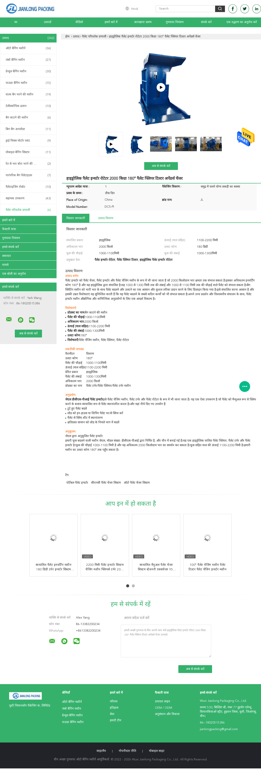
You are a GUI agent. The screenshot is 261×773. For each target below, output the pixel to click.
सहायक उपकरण (28, 198)
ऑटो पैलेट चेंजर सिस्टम (137, 482)
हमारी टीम (115, 720)
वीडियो (79, 22)
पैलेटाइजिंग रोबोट (28, 187)
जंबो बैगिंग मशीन (28, 60)
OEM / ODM (163, 707)
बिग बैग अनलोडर (28, 129)
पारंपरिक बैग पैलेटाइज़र (28, 175)
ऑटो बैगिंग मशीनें (28, 48)
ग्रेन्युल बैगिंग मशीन (28, 71)
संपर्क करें (206, 22)
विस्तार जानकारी (75, 218)
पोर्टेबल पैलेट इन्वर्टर (77, 482)
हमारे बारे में (111, 22)
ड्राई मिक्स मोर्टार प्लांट (28, 141)
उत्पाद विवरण (105, 218)
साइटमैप (101, 751)
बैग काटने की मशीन (28, 117)
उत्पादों (47, 22)
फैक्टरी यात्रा (9, 229)
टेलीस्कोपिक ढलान (28, 106)
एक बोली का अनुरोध (14, 273)
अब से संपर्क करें (161, 166)
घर (15, 22)
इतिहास (114, 707)
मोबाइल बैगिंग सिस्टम (28, 152)
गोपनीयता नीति (127, 751)
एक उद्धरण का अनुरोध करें (241, 22)
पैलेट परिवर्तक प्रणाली (28, 210)
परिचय (113, 701)
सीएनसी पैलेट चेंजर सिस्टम (106, 482)
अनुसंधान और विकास (167, 714)
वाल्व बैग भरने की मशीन (28, 94)
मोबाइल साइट (156, 751)
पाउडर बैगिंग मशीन (28, 83)
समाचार (6, 256)
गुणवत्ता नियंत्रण (175, 22)
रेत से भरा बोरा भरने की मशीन (28, 164)
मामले (5, 264)
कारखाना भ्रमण (143, 22)
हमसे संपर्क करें (10, 247)
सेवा (112, 714)
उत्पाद (28, 38)
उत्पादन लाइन (162, 701)
